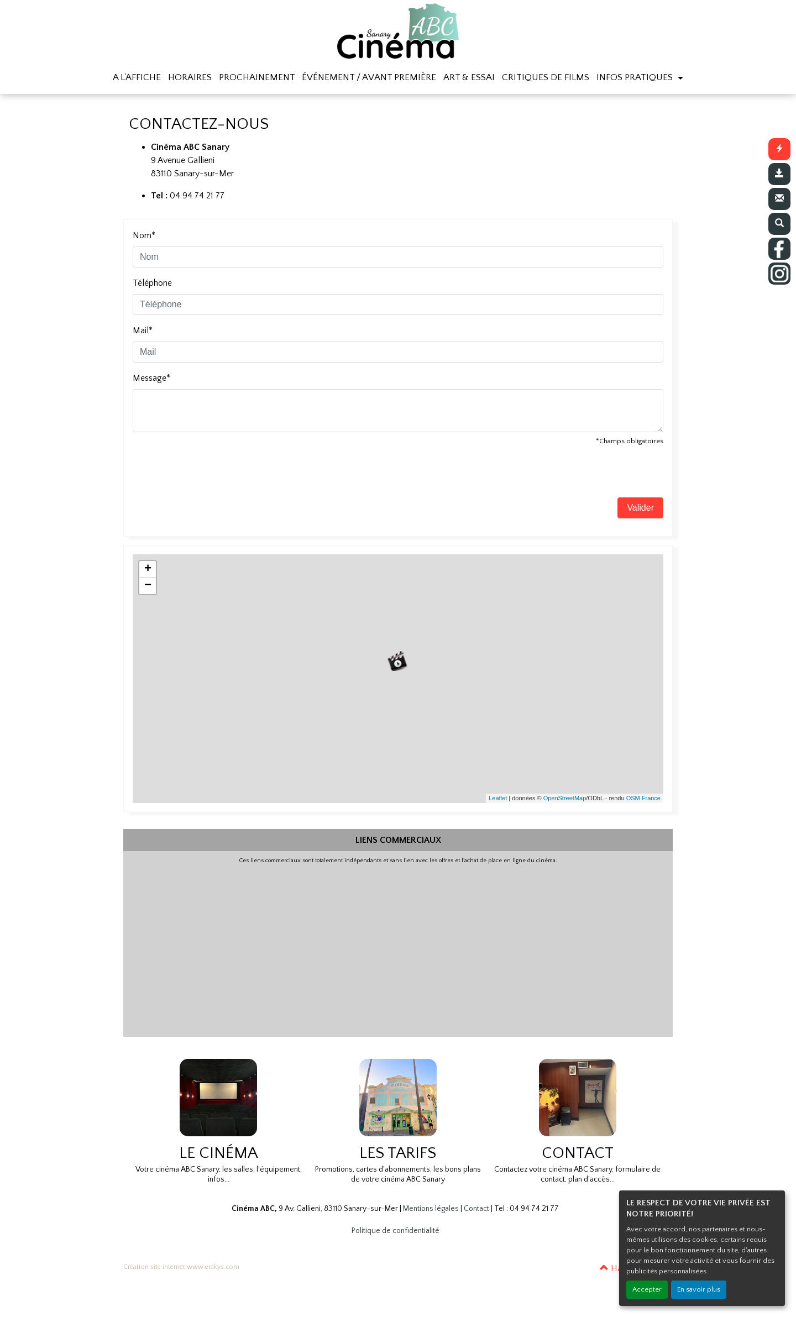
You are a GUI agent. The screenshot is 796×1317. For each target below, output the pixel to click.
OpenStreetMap (564, 798)
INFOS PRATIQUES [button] (635, 77)
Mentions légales (431, 1208)
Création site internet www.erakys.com (181, 1267)
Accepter (647, 1289)
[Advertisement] (398, 947)
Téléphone (152, 283)
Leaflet (498, 798)
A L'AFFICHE (137, 77)
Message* (151, 378)
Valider (640, 507)
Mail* (143, 330)
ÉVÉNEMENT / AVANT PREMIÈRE (369, 77)
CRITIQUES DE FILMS (545, 77)
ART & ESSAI (469, 77)
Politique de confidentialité (395, 1230)
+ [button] (147, 569)
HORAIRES (190, 77)
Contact (476, 1208)
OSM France (643, 798)
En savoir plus (698, 1289)
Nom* (144, 235)
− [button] (147, 586)
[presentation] (217, 475)
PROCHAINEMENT (257, 77)
